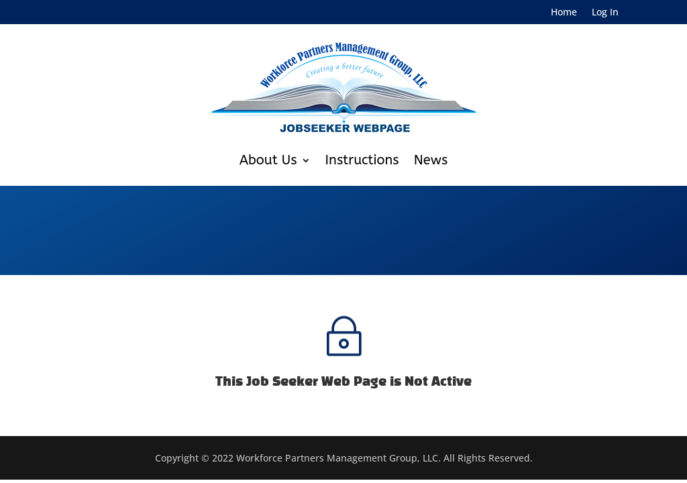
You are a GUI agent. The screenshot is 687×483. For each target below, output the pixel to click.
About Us (268, 160)
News (431, 160)
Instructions (362, 160)
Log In (605, 12)
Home (564, 12)
